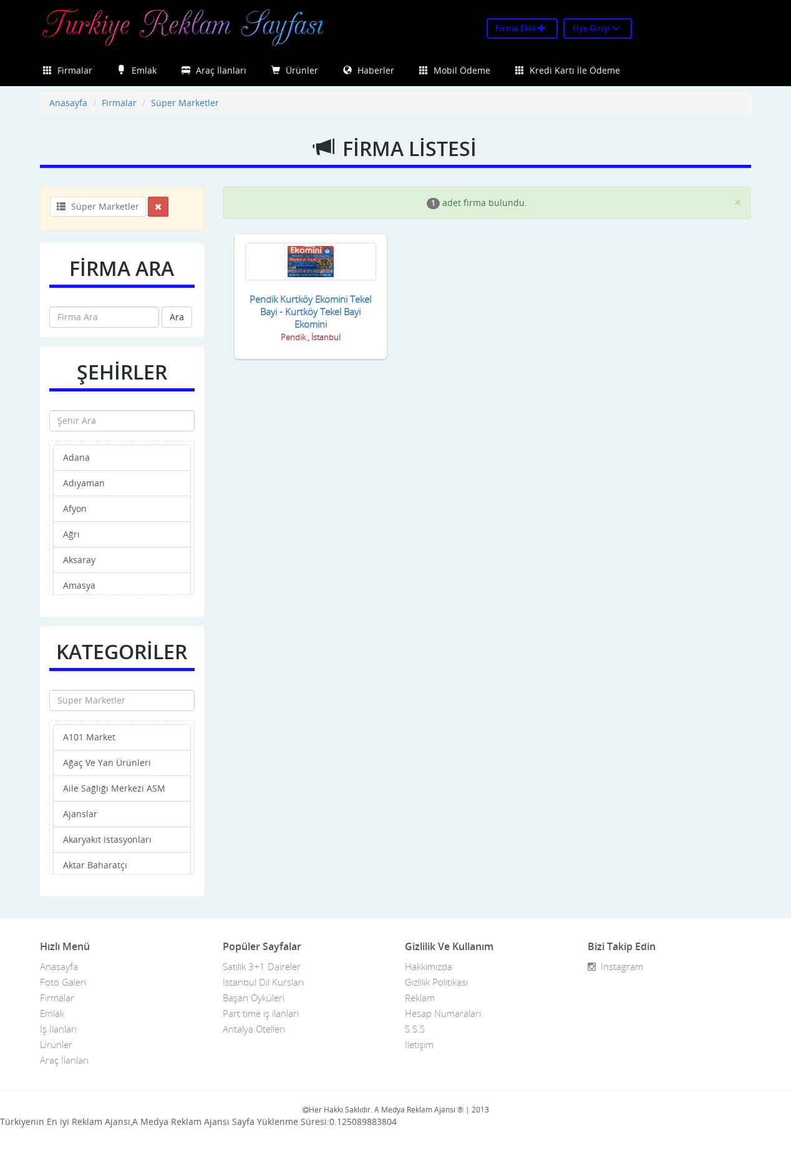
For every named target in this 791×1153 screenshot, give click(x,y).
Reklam (420, 997)
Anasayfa (68, 103)
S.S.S (415, 1029)
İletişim (419, 1044)
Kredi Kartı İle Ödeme (567, 70)
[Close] (738, 202)
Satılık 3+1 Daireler (262, 966)
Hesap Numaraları (443, 1013)
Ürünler (294, 70)
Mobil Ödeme (454, 70)
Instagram (615, 966)
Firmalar (67, 70)
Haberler (368, 70)
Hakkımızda (428, 966)
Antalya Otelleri (254, 1029)
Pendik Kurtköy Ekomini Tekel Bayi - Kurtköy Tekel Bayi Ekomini (310, 311)
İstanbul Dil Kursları (263, 982)
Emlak (137, 70)
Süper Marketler (185, 103)
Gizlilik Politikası (436, 982)
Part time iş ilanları (261, 1013)
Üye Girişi (596, 28)
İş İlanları (58, 1029)
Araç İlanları (214, 70)
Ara (177, 317)
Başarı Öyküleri (253, 997)
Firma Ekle (520, 28)
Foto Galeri (63, 982)
